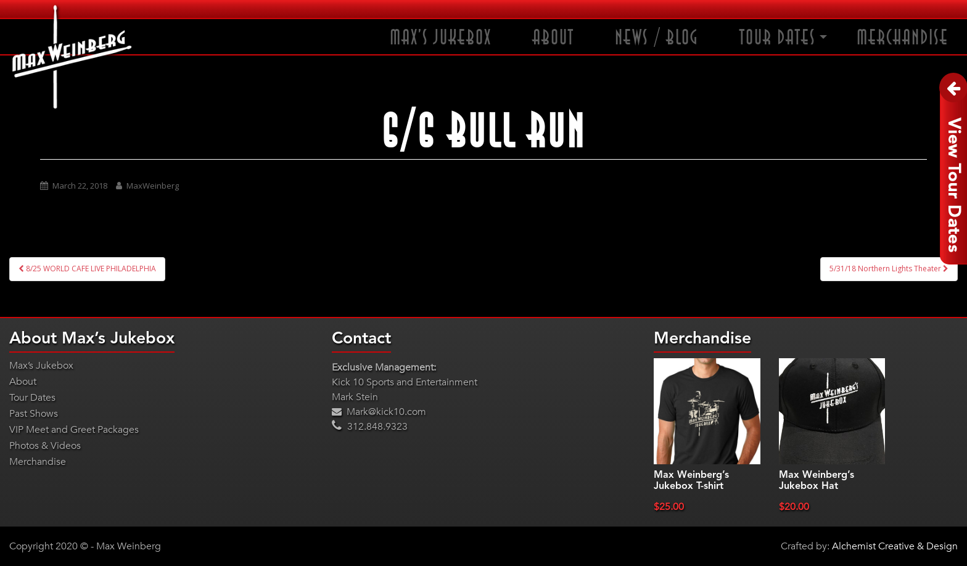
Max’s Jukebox (441, 38)
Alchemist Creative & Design (895, 546)
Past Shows (33, 413)
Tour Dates (777, 38)
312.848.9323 (370, 426)
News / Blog (657, 38)
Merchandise (902, 38)
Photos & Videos (45, 445)
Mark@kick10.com (379, 412)
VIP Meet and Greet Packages (74, 429)
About (553, 38)
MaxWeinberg (152, 185)
